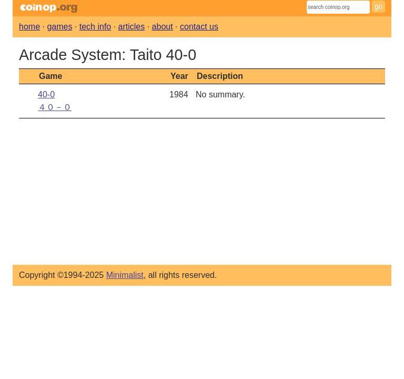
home (29, 26)
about (162, 26)
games (59, 26)
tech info (95, 26)
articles (131, 26)
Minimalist (125, 275)
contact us (199, 26)
